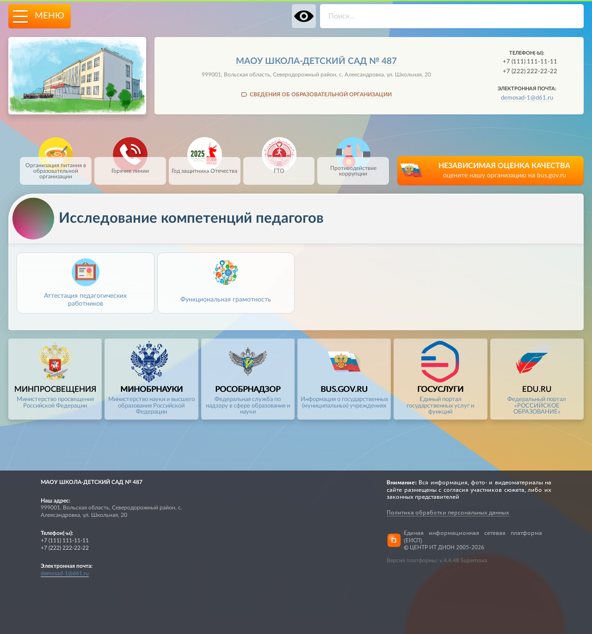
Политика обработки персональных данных (448, 512)
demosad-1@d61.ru (527, 97)
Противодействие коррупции (353, 166)
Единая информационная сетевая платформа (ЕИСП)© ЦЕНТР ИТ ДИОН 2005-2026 (473, 540)
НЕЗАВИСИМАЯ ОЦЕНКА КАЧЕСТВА (504, 171)
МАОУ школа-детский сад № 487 (316, 61)
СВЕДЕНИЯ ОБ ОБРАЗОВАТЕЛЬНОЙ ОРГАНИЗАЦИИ (321, 94)
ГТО (279, 165)
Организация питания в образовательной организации (55, 168)
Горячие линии (130, 165)
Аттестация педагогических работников (85, 299)
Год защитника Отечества (204, 165)
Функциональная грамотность (225, 299)
